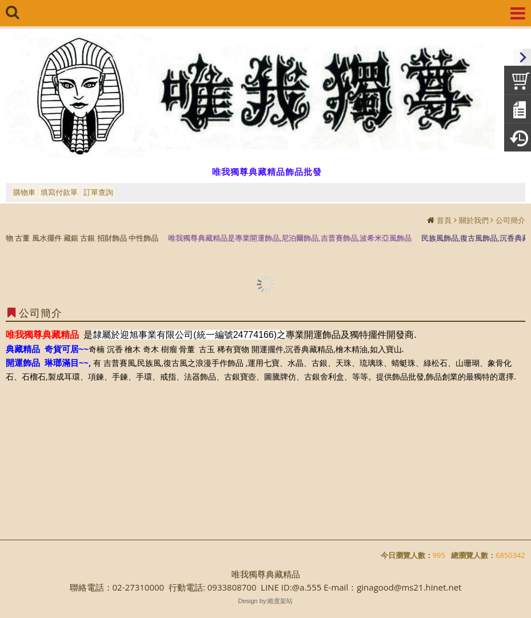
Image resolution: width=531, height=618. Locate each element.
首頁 (444, 220)
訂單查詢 (98, 192)
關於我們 (474, 220)
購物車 (24, 192)
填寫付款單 (59, 192)
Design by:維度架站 (265, 600)
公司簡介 (510, 220)
